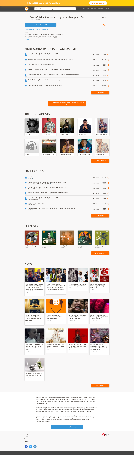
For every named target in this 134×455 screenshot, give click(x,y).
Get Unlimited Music (98, 3)
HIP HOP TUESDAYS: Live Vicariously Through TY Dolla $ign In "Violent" (99, 316)
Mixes (107, 9)
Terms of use (97, 453)
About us (27, 441)
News (26, 436)
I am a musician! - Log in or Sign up (67, 427)
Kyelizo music (100, 154)
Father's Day (99, 246)
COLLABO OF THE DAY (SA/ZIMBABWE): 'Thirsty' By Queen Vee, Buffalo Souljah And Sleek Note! (98, 347)
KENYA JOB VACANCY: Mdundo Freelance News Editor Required (54, 316)
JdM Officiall (82, 134)
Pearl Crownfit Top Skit (32, 246)
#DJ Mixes (96, 54)
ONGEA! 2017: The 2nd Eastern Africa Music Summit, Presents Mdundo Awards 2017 (33, 317)
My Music (86, 9)
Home (26, 434)
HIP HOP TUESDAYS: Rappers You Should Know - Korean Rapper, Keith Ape (77, 316)
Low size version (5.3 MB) (32, 29)
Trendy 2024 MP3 (83, 246)
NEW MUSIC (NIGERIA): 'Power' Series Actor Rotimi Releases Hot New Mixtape (78, 346)
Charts (93, 9)
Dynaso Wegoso (66, 154)
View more (27, 39)
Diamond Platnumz (102, 134)
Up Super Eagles (47, 246)
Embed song (44, 29)
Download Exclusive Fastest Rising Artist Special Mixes (77, 285)
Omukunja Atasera (84, 154)
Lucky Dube (64, 134)
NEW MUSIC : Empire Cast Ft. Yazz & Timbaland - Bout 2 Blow (56, 346)
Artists (101, 9)
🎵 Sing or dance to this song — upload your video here (67, 103)
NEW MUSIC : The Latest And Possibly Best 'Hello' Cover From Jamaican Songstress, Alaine (34, 347)
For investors (28, 440)
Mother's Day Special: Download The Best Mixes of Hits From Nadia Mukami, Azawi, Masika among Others (56, 286)
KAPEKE (27, 134)
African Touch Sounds (49, 154)
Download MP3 (40, 25)
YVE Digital (63, 246)
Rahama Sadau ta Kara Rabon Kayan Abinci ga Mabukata (97, 285)
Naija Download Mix (36, 20)
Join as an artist (29, 438)
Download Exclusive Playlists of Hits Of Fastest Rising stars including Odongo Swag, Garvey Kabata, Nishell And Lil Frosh (34, 287)
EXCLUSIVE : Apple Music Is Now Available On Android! (33, 374)
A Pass (27, 154)
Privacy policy (106, 453)
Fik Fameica (46, 134)
